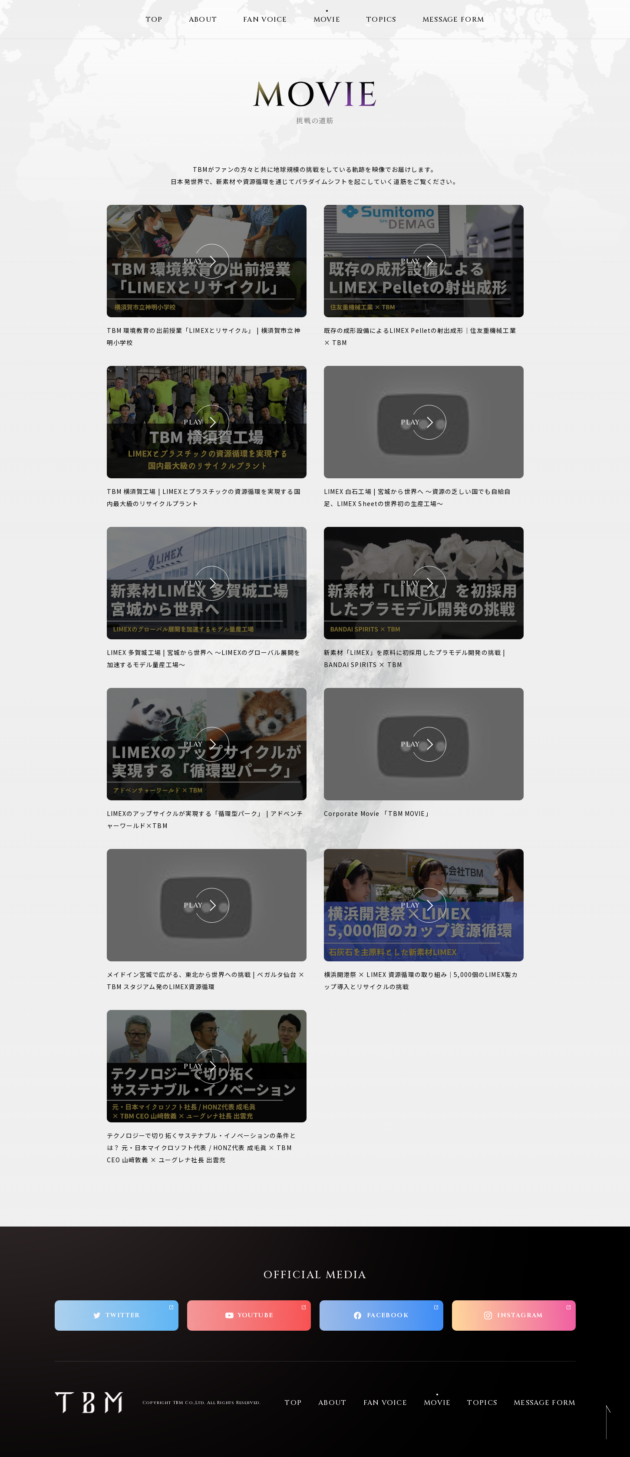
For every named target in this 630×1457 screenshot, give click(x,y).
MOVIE (326, 19)
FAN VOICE (265, 19)
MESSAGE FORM (453, 19)
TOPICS (381, 19)
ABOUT (203, 19)
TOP (154, 19)
